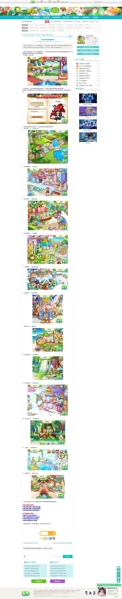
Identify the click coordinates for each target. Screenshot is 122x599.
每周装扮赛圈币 (60, 30)
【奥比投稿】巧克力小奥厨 (85, 85)
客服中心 (73, 590)
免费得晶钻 (52, 30)
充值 (93, 5)
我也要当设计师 (112, 588)
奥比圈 (95, 17)
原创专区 (76, 17)
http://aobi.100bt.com (45, 523)
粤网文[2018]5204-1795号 (57, 591)
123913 (91, 38)
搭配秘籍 (36, 17)
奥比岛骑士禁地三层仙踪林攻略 (64, 543)
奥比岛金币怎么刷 (44, 30)
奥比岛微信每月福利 (33, 30)
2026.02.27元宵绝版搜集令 (85, 66)
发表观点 (67, 556)
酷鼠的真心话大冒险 (33, 543)
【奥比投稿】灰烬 (83, 73)
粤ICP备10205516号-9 (38, 593)
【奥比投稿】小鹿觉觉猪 (85, 71)
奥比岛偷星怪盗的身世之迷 (32, 570)
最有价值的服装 (42, 27)
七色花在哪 (98, 21)
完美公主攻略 (77, 21)
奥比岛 (31, 11)
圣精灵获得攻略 (57, 21)
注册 (99, 1)
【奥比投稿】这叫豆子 (84, 68)
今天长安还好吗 (69, 24)
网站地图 (78, 590)
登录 (96, 1)
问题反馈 (118, 578)
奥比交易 (66, 17)
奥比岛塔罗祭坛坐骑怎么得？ (58, 568)
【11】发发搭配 (82, 80)
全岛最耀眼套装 (51, 27)
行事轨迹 (87, 24)
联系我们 (41, 590)
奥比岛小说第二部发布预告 (88, 50)
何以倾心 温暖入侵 (79, 24)
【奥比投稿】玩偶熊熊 (84, 63)
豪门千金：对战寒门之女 (40, 24)
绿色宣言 (63, 590)
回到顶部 (118, 581)
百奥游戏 (26, 0)
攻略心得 (86, 17)
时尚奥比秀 (56, 17)
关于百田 (36, 590)
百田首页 (38, 581)
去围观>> (116, 596)
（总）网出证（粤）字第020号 (69, 591)
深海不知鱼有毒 (51, 24)
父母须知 (51, 590)
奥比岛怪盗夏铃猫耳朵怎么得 (32, 575)
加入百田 (46, 590)
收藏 (99, 5)
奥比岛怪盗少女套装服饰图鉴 (32, 573)
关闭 (119, 585)
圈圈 (87, 38)
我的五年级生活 (60, 24)
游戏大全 (57, 581)
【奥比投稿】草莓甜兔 (84, 75)
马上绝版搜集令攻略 (67, 21)
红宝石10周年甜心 (33, 27)
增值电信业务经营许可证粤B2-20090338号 (43, 591)
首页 (26, 17)
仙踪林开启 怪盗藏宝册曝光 (32, 568)
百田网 (33, 1)
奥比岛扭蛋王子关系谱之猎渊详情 (59, 573)
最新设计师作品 (78, 27)
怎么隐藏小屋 (84, 21)
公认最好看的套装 (69, 27)
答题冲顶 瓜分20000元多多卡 (58, 566)
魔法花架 (91, 21)
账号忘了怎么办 (82, 83)
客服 (96, 5)
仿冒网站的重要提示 (88, 47)
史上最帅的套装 (87, 27)
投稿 (70, 36)
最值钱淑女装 (60, 27)
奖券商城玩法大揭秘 (88, 53)
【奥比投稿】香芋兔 (84, 78)
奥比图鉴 (46, 17)
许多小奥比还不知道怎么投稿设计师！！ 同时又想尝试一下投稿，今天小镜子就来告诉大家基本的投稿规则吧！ (113, 592)
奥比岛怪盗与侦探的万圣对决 (32, 566)
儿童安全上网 (57, 590)
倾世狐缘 (31, 24)
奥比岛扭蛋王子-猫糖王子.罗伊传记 (59, 575)
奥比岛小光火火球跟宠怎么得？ (59, 570)
